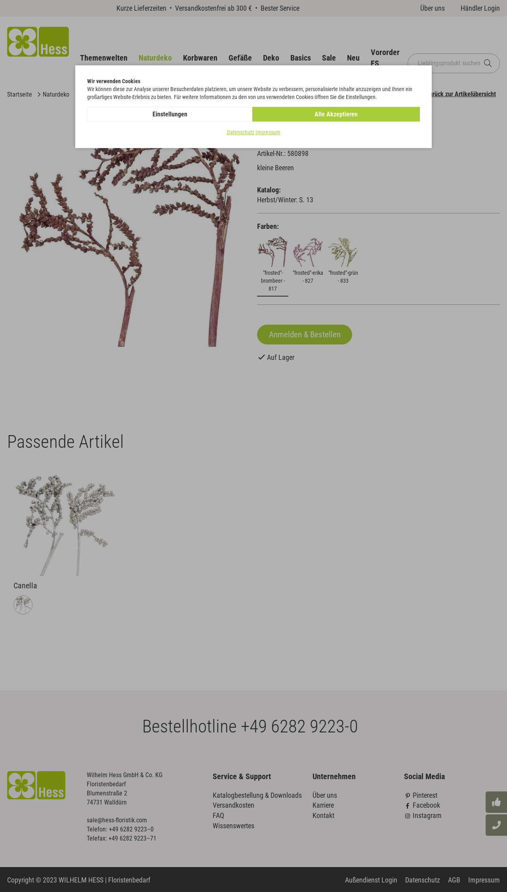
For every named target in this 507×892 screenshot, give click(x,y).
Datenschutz (240, 132)
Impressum (267, 132)
